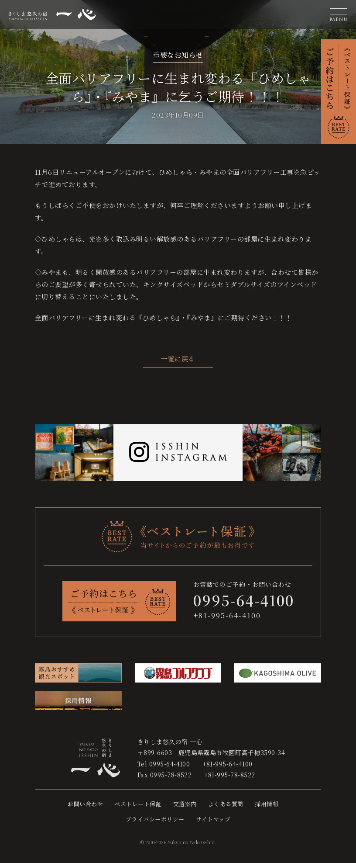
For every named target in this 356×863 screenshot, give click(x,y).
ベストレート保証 (137, 804)
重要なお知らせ (178, 55)
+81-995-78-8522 (229, 774)
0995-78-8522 (171, 774)
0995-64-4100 (169, 763)
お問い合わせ (85, 804)
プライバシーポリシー (155, 819)
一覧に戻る (178, 358)
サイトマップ (213, 819)
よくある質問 (225, 804)
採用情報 (266, 804)
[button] (338, 14)
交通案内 (185, 804)
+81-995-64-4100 (227, 615)
